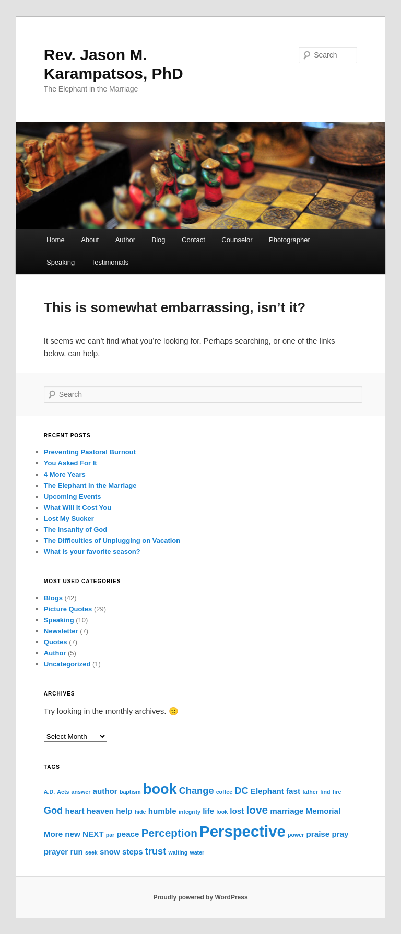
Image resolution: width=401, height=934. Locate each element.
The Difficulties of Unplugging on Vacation (112, 540)
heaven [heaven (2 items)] (100, 810)
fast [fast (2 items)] (293, 791)
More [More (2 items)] (53, 833)
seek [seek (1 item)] (91, 852)
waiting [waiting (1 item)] (177, 852)
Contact (193, 240)
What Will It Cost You (77, 507)
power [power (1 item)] (296, 835)
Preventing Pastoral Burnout (90, 452)
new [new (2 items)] (72, 833)
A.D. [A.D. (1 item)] (49, 792)
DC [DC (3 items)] (241, 790)
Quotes (55, 642)
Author (125, 240)
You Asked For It (70, 463)
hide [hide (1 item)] (140, 811)
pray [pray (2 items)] (340, 833)
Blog (158, 240)
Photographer (289, 240)
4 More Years (65, 475)
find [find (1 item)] (325, 792)
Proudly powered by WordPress (200, 897)
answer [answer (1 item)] (81, 792)
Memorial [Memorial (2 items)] (323, 810)
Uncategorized (67, 664)
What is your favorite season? (92, 551)
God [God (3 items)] (53, 810)
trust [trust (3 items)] (156, 851)
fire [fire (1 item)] (337, 792)
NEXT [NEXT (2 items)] (93, 833)
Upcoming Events (72, 496)
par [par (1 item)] (110, 835)
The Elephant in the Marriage (90, 485)
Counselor (236, 240)
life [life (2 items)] (208, 810)
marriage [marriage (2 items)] (286, 810)
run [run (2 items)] (76, 851)
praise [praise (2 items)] (318, 833)
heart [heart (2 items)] (74, 810)
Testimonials (110, 262)
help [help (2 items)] (124, 810)
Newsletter (61, 631)
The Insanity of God (75, 529)
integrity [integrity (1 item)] (189, 811)
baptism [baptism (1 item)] (130, 792)
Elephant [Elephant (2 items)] (267, 791)
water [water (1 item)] (197, 852)
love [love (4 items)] (257, 810)
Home (55, 240)
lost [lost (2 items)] (237, 810)
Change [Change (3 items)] (196, 790)
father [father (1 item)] (310, 792)
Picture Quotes (68, 609)
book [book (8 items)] (160, 789)
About (90, 240)
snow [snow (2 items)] (110, 851)
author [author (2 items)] (104, 791)
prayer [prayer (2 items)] (56, 851)
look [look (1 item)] (222, 811)
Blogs (53, 598)
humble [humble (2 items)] (162, 810)
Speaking (60, 262)
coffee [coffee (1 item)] (224, 792)
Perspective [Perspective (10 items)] (242, 831)
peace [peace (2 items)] (127, 833)
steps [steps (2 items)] (132, 851)
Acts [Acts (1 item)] (63, 792)
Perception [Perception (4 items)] (169, 833)
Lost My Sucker (69, 518)
